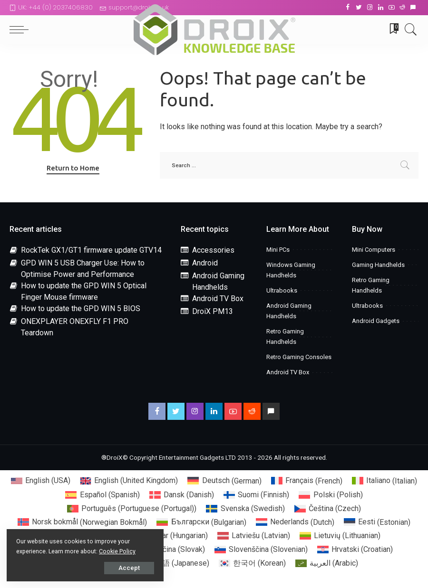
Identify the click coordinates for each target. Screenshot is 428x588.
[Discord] (413, 7)
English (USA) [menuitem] (47, 480)
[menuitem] (40, 481)
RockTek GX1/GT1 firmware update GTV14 (91, 250)
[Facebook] (347, 7)
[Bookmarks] (391, 29)
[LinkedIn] (380, 7)
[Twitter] (358, 7)
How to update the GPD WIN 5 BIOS (80, 308)
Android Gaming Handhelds (218, 281)
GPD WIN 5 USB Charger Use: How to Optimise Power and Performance (83, 268)
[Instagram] (369, 7)
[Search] (408, 29)
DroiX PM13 (212, 311)
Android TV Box (217, 298)
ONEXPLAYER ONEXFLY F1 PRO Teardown (74, 327)
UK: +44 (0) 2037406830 (51, 7)
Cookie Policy (117, 550)
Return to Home (73, 168)
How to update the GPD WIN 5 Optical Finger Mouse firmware (83, 291)
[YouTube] (391, 7)
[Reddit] (402, 7)
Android (205, 262)
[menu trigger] (21, 29)
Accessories (213, 250)
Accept (115, 567)
